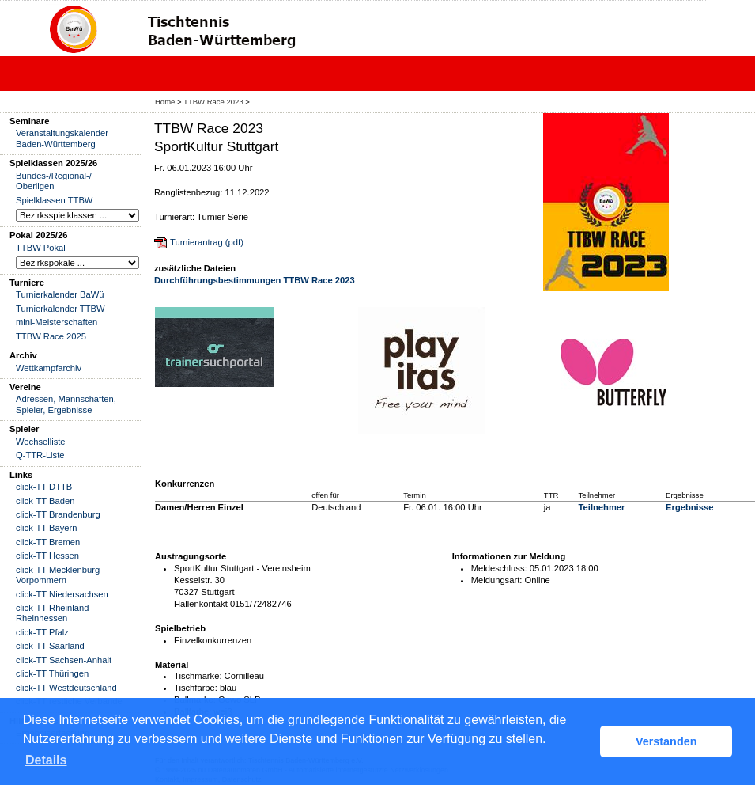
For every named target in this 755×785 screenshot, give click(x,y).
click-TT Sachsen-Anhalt (63, 660)
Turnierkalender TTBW (60, 308)
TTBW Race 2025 (51, 336)
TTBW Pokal (41, 247)
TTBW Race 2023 (213, 101)
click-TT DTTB (44, 486)
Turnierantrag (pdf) (206, 242)
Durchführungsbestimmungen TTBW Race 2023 (254, 280)
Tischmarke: (198, 676)
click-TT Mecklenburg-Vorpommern (59, 575)
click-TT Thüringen (52, 673)
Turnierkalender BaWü (60, 294)
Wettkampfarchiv (48, 368)
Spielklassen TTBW (54, 200)
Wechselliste (41, 441)
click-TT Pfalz (42, 632)
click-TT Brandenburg (58, 514)
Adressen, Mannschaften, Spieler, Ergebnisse (66, 404)
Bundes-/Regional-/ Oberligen (54, 181)
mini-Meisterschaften (56, 322)
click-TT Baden (45, 501)
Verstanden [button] (666, 741)
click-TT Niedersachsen (62, 594)
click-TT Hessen (47, 555)
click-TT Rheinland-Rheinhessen (54, 613)
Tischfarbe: (195, 687)
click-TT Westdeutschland (66, 687)
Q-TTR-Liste (40, 455)
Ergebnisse (689, 507)
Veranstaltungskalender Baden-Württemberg (62, 138)
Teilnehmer (602, 507)
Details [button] (45, 760)
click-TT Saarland (50, 645)
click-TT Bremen (48, 542)
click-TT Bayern (46, 528)
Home (165, 101)
